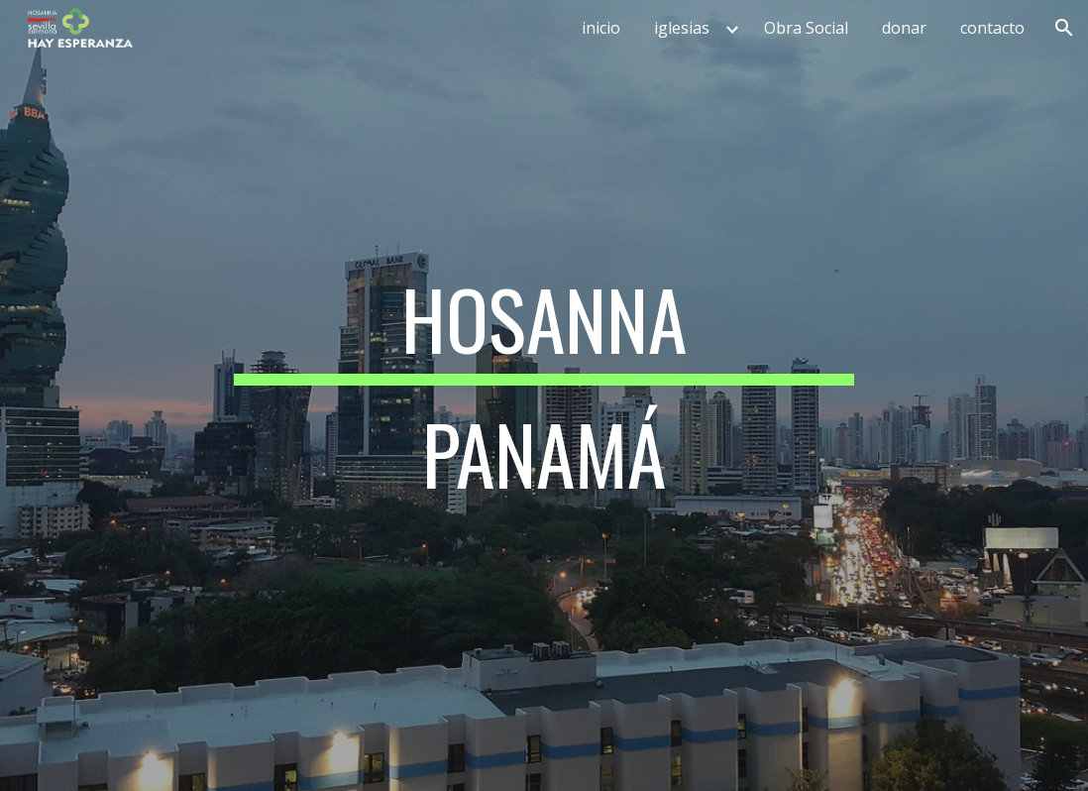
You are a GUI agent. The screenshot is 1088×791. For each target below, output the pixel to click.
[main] (544, 395)
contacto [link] (992, 28)
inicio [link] (601, 28)
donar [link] (904, 28)
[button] (1064, 28)
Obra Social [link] (806, 28)
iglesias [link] (681, 28)
